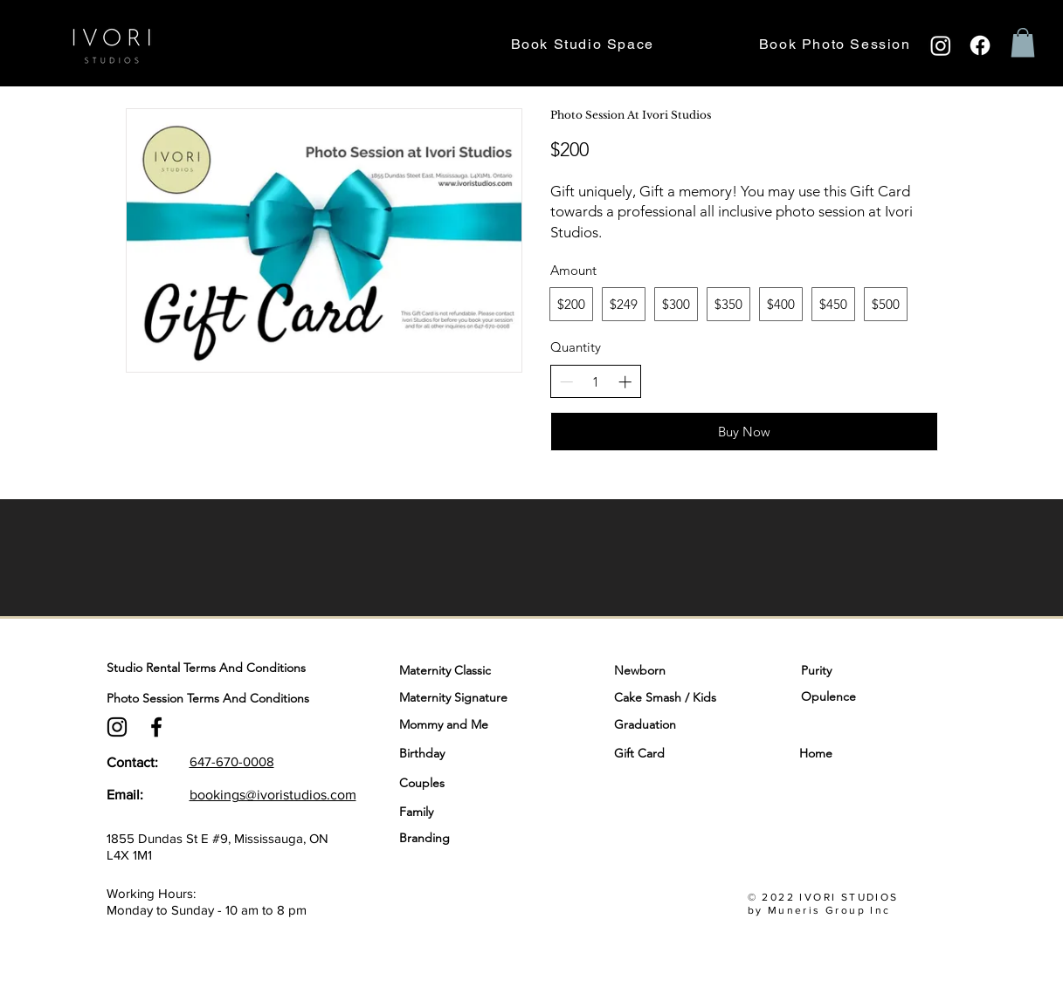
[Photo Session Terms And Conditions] (251, 698)
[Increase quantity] (625, 382)
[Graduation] (688, 724)
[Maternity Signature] (473, 697)
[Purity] (851, 670)
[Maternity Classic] (473, 670)
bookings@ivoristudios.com (273, 794)
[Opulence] (851, 696)
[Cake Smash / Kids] (688, 697)
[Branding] (473, 838)
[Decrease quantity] (566, 382)
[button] (1023, 42)
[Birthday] (473, 753)
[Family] (473, 812)
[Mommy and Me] (473, 724)
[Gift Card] (656, 753)
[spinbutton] (595, 382)
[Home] (858, 753)
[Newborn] (688, 670)
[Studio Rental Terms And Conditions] (251, 668)
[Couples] (473, 783)
